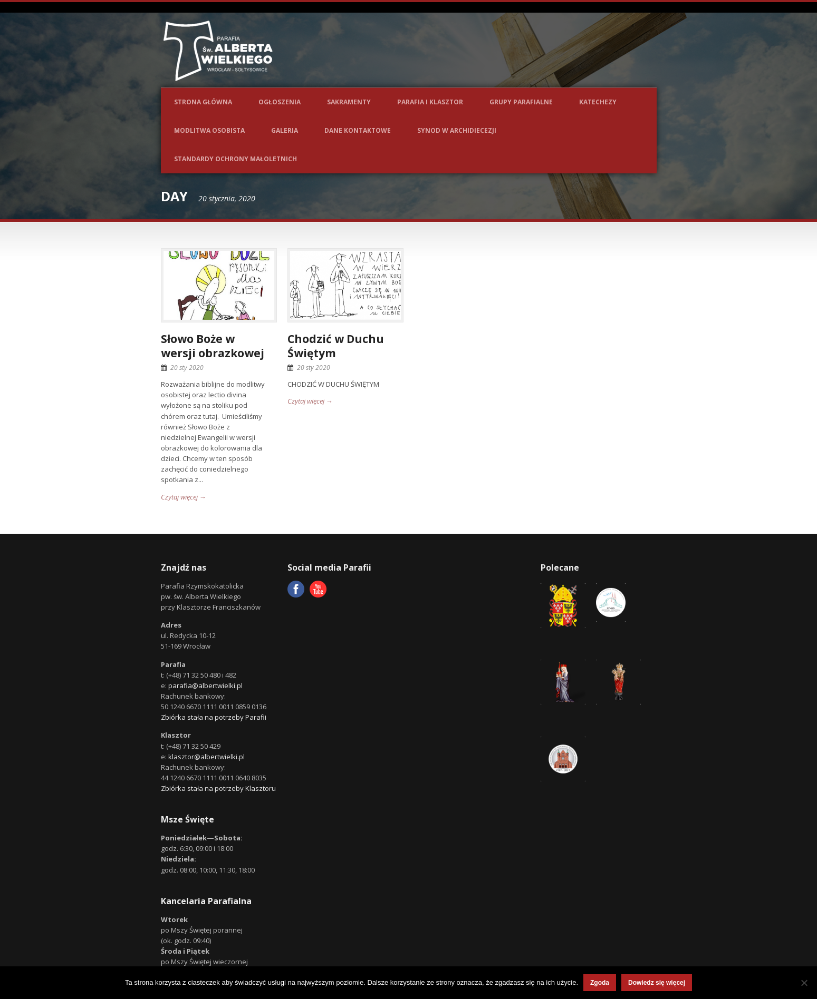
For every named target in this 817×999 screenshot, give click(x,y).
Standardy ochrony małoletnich (235, 158)
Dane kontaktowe (357, 130)
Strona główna (203, 101)
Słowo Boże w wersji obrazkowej (212, 345)
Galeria (284, 130)
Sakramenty (349, 101)
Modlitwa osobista (209, 130)
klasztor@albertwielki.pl (206, 756)
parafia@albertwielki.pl (205, 685)
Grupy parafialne (521, 101)
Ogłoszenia (279, 101)
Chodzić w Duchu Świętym (335, 345)
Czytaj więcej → (183, 497)
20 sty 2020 (187, 367)
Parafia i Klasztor (430, 101)
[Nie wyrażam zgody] (804, 982)
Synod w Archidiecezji (456, 130)
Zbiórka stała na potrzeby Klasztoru (218, 788)
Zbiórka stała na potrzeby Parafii (213, 717)
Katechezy (598, 101)
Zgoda (599, 982)
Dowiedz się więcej (656, 982)
